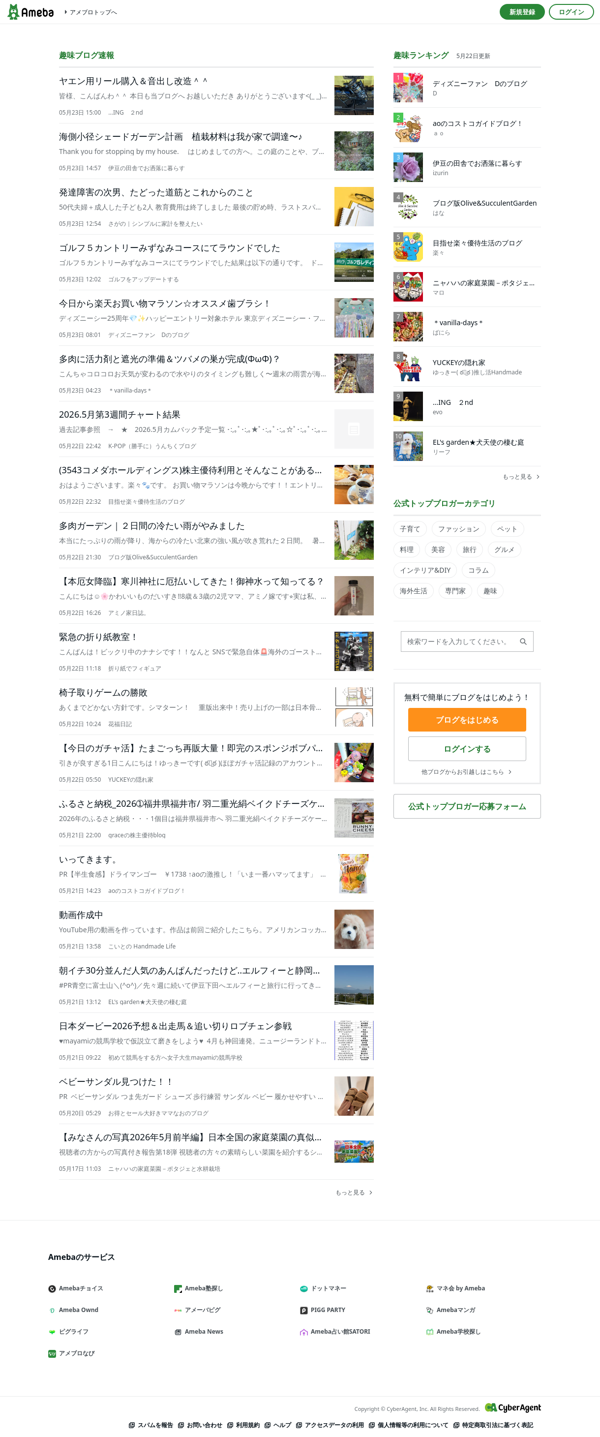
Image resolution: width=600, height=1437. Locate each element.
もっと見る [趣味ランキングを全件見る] (522, 477)
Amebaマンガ (454, 1310)
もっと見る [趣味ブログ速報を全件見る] (354, 1192)
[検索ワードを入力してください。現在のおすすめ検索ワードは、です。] (467, 641)
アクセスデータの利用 (329, 1425)
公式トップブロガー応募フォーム (467, 806)
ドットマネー (327, 1288)
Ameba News (202, 1331)
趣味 (490, 590)
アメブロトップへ (89, 12)
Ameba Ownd (77, 1310)
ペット (507, 528)
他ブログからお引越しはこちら (467, 772)
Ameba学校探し (457, 1331)
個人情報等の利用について (408, 1425)
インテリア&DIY (425, 570)
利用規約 (243, 1425)
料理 (407, 549)
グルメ (504, 549)
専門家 (455, 590)
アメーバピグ (201, 1310)
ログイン (571, 11)
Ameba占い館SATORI (339, 1331)
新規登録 (522, 11)
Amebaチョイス (79, 1288)
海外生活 (413, 590)
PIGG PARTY (326, 1310)
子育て (410, 528)
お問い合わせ (199, 1425)
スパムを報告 (150, 1425)
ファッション (459, 528)
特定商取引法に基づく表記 (492, 1425)
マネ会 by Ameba (459, 1288)
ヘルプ (277, 1425)
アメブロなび (75, 1353)
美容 (438, 549)
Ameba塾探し (202, 1288)
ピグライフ (72, 1331)
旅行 (470, 549)
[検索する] (523, 641)
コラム (478, 570)
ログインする (467, 748)
